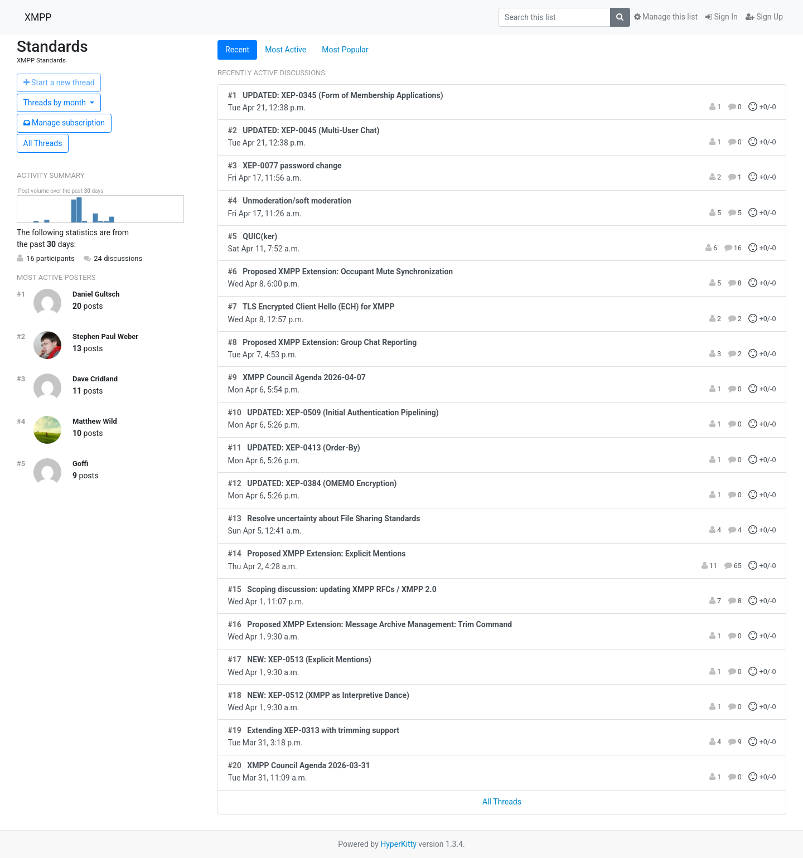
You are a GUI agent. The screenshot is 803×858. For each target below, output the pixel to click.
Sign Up (764, 16)
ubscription (64, 122)
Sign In (721, 16)
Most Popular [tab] (345, 49)
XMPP (38, 17)
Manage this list (666, 16)
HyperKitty (398, 844)
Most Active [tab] (285, 49)
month (55, 102)
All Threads (42, 143)
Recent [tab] (237, 49)
